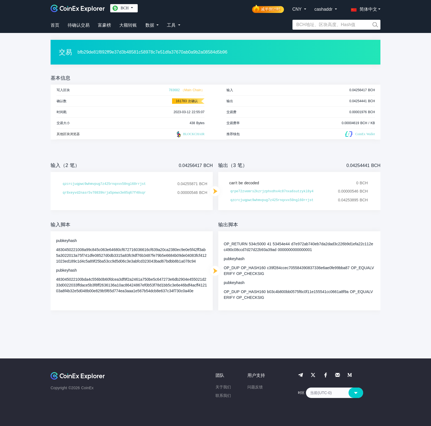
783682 (174, 90)
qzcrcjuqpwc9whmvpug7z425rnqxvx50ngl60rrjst (104, 184)
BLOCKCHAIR (190, 134)
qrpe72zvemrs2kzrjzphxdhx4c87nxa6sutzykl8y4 (271, 191)
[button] (362, 8)
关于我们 (223, 387)
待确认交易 (79, 25)
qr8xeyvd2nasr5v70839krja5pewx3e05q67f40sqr (104, 193)
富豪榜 (104, 25)
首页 (55, 25)
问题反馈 (255, 387)
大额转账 (128, 25)
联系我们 (223, 395)
